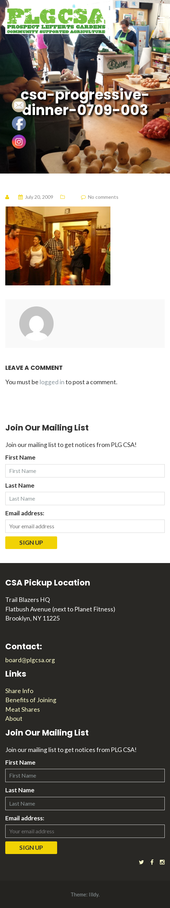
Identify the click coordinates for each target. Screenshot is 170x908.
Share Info (19, 690)
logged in (52, 382)
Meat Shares (22, 709)
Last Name (19, 485)
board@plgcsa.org (30, 660)
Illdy (93, 894)
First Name (20, 457)
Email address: (24, 513)
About (13, 718)
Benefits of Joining (30, 700)
